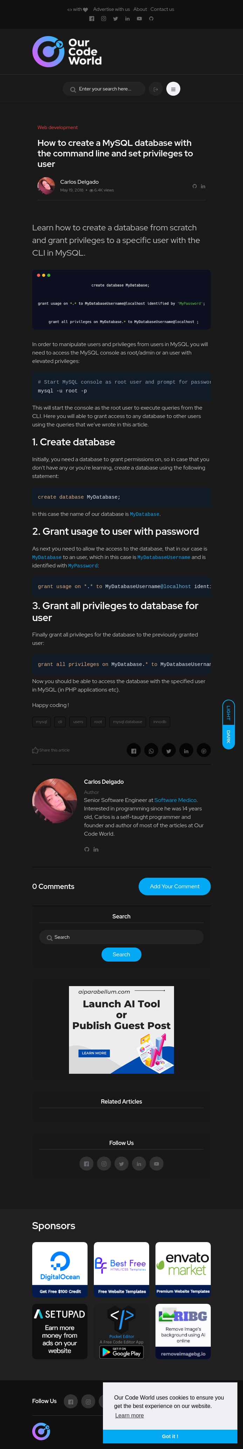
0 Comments (53, 886)
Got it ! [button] (170, 1436)
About (140, 9)
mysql (41, 721)
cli (60, 721)
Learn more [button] (129, 1415)
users (78, 721)
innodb (159, 721)
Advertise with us (111, 9)
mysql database (127, 721)
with (77, 9)
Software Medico (175, 800)
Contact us (162, 9)
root (98, 721)
